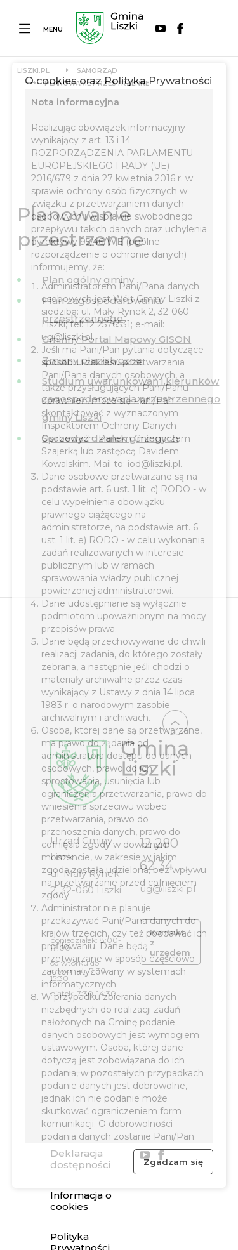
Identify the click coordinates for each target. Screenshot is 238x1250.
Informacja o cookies (81, 1201)
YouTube (160, 28)
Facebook (180, 28)
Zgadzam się (173, 1162)
